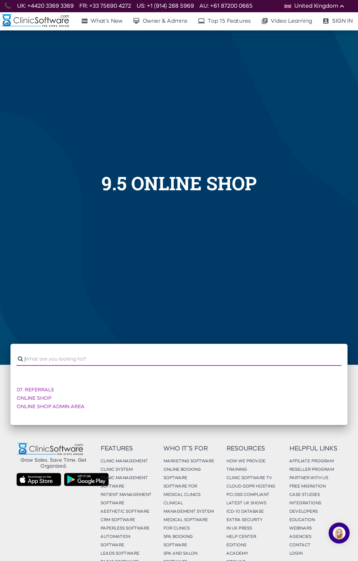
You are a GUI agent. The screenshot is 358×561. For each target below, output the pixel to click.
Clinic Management (124, 461)
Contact (299, 545)
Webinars (300, 528)
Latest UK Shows (246, 503)
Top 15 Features (224, 20)
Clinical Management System (188, 507)
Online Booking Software (182, 474)
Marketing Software (188, 461)
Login (295, 554)
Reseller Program (311, 470)
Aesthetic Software (124, 512)
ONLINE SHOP (33, 398)
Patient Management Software (125, 499)
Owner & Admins (160, 20)
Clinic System (116, 470)
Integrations (305, 503)
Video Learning (286, 20)
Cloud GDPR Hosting (250, 486)
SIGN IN (337, 20)
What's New (101, 20)
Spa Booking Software (178, 541)
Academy (237, 554)
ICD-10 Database (245, 512)
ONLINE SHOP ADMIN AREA (50, 406)
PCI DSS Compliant (247, 495)
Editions (236, 545)
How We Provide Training (245, 465)
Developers (303, 512)
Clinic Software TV (249, 478)
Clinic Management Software (124, 482)
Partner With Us (308, 478)
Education (302, 520)
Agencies (300, 537)
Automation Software (115, 541)
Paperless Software (124, 528)
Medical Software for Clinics (185, 524)
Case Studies (304, 495)
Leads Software (119, 554)
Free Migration (307, 486)
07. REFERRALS (35, 390)
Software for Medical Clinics (181, 490)
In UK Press (239, 528)
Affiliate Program (311, 461)
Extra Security (244, 520)
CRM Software (117, 520)
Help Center (241, 537)
